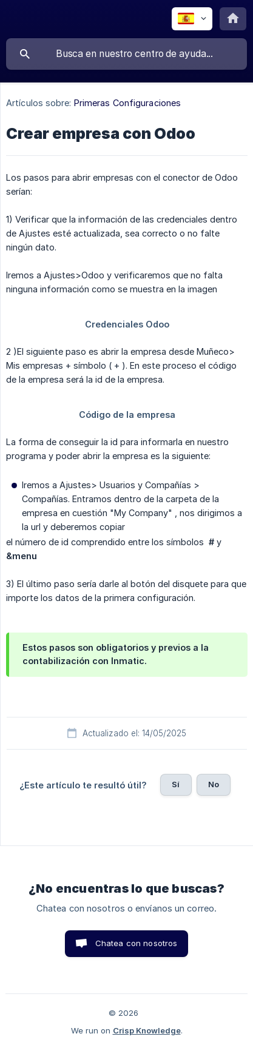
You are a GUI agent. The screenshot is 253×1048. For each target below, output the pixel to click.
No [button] (213, 784)
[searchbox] (126, 54)
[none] (192, 18)
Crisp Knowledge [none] (147, 1030)
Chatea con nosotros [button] (136, 943)
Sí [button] (176, 784)
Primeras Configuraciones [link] (127, 103)
